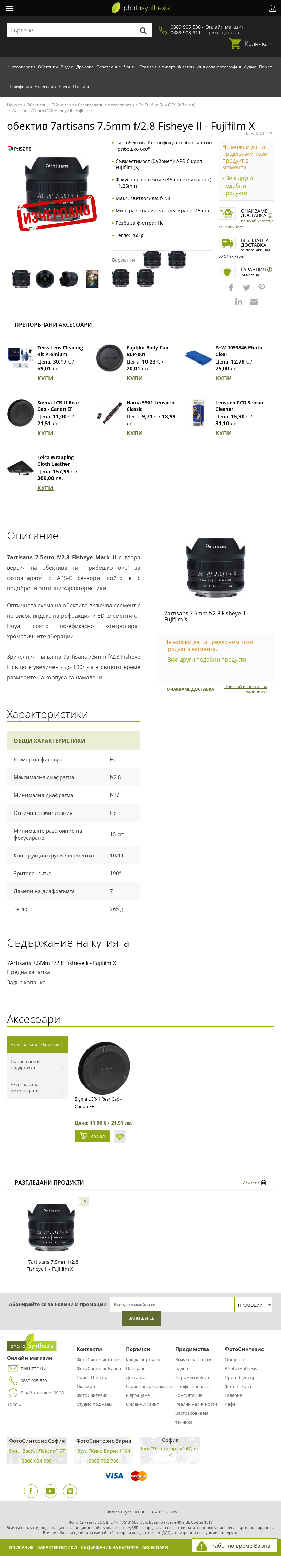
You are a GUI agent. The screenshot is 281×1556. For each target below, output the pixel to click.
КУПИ (45, 378)
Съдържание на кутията (109, 1548)
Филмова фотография (219, 67)
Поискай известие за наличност (245, 689)
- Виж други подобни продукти (237, 185)
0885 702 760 (104, 1461)
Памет (265, 67)
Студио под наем (95, 1404)
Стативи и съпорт (157, 67)
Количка (256, 43)
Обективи (48, 67)
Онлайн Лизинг (142, 1404)
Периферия (20, 87)
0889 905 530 (27, 1381)
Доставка (135, 1377)
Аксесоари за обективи (35, 1045)
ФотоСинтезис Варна (99, 1368)
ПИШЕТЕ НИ (27, 1369)
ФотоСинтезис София (99, 1359)
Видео (67, 67)
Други (64, 87)
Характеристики (57, 1548)
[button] (231, 291)
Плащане (135, 1368)
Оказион (82, 87)
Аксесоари (45, 87)
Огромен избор (192, 1377)
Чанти (130, 67)
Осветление (108, 67)
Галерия (233, 1395)
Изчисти (250, 1183)
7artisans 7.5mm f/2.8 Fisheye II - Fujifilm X (206, 616)
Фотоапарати (21, 67)
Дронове (85, 67)
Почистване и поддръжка (25, 1064)
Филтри (186, 67)
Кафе (230, 1404)
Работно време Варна (240, 1545)
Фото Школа (238, 1386)
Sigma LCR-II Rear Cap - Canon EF (58, 405)
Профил (273, 8)
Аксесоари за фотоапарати (25, 1087)
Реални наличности (196, 1404)
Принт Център (92, 1377)
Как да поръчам (143, 1359)
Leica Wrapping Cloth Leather (55, 460)
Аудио (250, 67)
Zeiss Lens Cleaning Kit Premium (60, 350)
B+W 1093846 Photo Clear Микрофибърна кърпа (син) (238, 357)
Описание (21, 1548)
